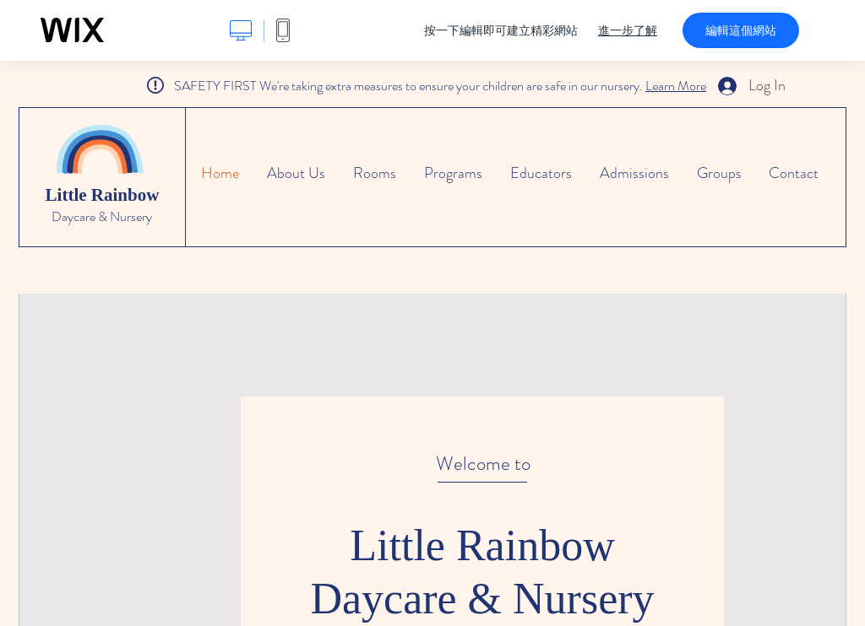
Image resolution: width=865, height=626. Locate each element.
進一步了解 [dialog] (627, 30)
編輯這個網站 (740, 30)
